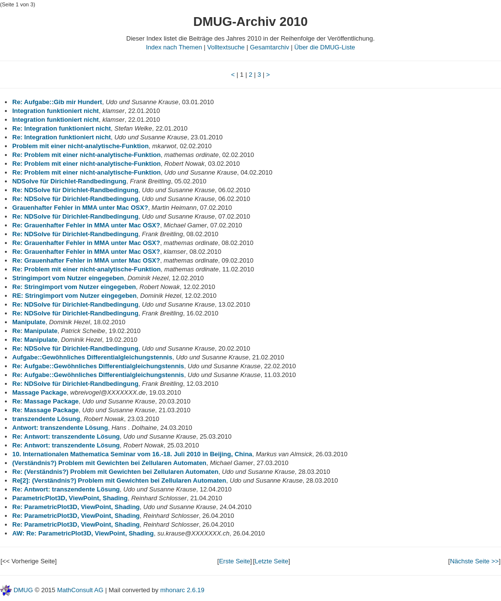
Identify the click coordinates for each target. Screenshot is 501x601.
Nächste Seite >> (474, 561)
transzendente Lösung (46, 419)
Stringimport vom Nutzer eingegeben (68, 278)
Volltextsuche (226, 47)
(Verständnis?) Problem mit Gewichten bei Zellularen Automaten (109, 463)
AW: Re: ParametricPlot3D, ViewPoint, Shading (83, 533)
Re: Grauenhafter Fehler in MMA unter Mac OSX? (86, 225)
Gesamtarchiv (269, 47)
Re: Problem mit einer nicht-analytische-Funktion (86, 154)
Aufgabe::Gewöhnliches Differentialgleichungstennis (92, 357)
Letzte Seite (272, 561)
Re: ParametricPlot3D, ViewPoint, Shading (76, 507)
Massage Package (39, 392)
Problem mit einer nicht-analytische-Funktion (80, 146)
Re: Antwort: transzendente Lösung (66, 436)
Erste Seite (234, 561)
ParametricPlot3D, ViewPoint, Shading (70, 498)
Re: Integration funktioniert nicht (61, 128)
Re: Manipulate (34, 330)
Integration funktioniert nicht (55, 110)
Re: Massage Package (45, 401)
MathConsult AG (80, 590)
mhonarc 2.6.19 (182, 590)
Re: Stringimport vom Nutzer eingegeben (74, 286)
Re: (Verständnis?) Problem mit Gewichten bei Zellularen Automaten (115, 471)
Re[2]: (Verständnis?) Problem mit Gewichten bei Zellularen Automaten (119, 480)
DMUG (23, 590)
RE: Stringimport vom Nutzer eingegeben (74, 295)
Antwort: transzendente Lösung (60, 427)
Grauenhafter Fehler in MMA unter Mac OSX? (80, 207)
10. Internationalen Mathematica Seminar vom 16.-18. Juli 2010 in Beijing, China (132, 454)
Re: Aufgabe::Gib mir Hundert (57, 102)
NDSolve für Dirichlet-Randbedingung (69, 181)
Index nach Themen (174, 47)
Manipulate (29, 322)
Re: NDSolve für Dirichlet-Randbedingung (75, 190)
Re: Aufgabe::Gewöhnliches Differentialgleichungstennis (98, 366)
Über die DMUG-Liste (325, 47)
